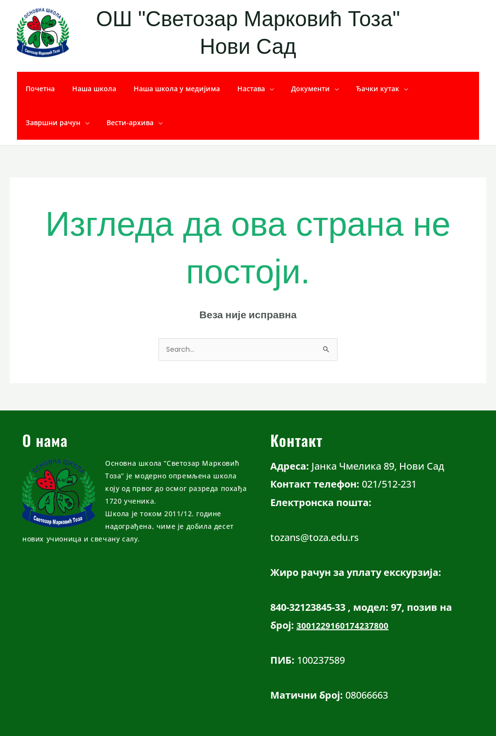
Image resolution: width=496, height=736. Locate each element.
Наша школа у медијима (167, 88)
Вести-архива (47, 122)
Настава (237, 88)
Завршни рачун (427, 88)
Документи (293, 88)
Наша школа (88, 88)
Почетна (38, 88)
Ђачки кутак (356, 88)
